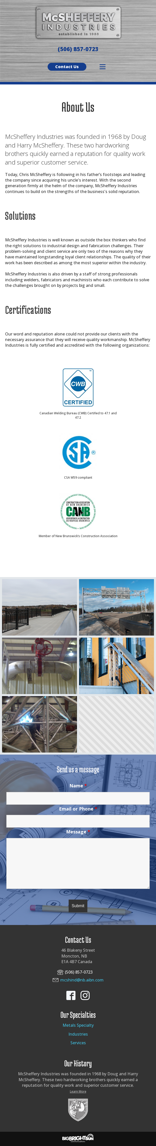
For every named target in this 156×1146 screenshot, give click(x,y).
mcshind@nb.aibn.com (82, 980)
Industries (78, 1034)
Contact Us (67, 66)
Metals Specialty (78, 1025)
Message (78, 832)
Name (78, 786)
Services (78, 1043)
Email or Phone (78, 809)
